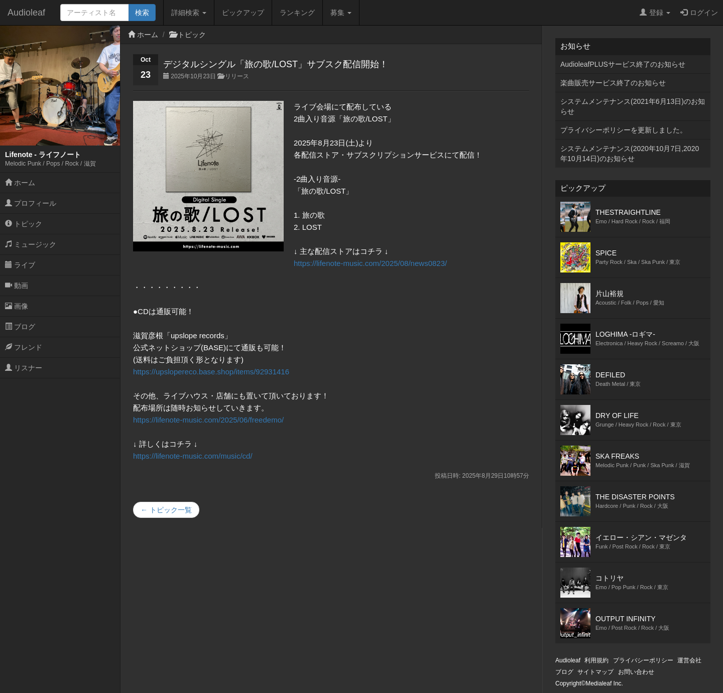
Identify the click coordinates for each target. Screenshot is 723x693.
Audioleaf (26, 13)
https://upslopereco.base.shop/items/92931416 (211, 371)
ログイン (699, 13)
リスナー (23, 368)
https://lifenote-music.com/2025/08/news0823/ (370, 263)
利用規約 (596, 660)
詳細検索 (188, 13)
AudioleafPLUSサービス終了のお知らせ (622, 64)
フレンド (23, 347)
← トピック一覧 (166, 510)
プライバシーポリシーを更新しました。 (623, 130)
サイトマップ (595, 671)
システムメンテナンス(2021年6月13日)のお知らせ (632, 106)
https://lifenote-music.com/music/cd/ (193, 456)
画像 (16, 306)
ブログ (20, 327)
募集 (340, 13)
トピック (23, 224)
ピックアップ (243, 13)
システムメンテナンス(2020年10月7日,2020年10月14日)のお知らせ (629, 154)
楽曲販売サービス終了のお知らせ (613, 83)
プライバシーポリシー (643, 660)
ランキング (297, 13)
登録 (655, 13)
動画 (16, 286)
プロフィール (30, 203)
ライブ (20, 265)
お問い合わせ (636, 671)
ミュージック (30, 244)
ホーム (20, 183)
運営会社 (689, 660)
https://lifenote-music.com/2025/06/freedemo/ (208, 419)
